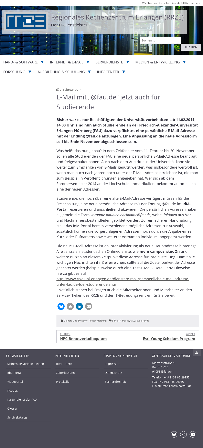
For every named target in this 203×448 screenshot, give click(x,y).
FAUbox (12, 390)
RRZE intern (64, 364)
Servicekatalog (17, 417)
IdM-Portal (14, 373)
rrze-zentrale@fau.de (177, 386)
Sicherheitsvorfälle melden (25, 364)
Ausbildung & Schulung (61, 71)
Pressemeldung (98, 320)
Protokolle (63, 382)
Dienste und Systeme (76, 320)
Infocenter (108, 71)
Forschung (14, 71)
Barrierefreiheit (115, 382)
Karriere (195, 3)
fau (132, 320)
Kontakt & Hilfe (180, 3)
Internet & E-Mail (66, 62)
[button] (61, 306)
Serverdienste (109, 62)
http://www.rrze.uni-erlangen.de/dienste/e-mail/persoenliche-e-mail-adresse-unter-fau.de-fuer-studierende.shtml (122, 281)
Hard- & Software (20, 62)
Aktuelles (164, 3)
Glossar (12, 408)
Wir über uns (149, 3)
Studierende (142, 320)
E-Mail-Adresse (120, 320)
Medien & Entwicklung (157, 62)
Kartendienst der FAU (22, 399)
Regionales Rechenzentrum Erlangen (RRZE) (117, 17)
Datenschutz (113, 373)
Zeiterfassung (65, 373)
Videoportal (15, 382)
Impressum (112, 364)
